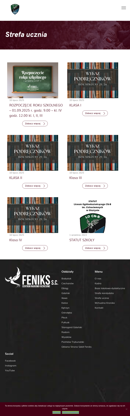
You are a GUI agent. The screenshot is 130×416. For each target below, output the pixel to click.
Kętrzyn (65, 307)
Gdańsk (65, 293)
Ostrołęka (66, 312)
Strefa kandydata (104, 293)
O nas (98, 278)
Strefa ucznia (102, 298)
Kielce (64, 302)
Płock (64, 317)
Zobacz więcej (32, 123)
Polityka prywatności (70, 412)
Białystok (66, 278)
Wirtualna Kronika (105, 302)
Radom (65, 332)
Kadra (98, 283)
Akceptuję (56, 412)
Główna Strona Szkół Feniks (76, 346)
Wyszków (66, 337)
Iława (64, 298)
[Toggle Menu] (123, 7)
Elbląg (64, 288)
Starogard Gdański (71, 327)
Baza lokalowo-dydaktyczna (110, 288)
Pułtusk (65, 322)
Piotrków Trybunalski (72, 341)
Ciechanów (67, 283)
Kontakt (99, 307)
